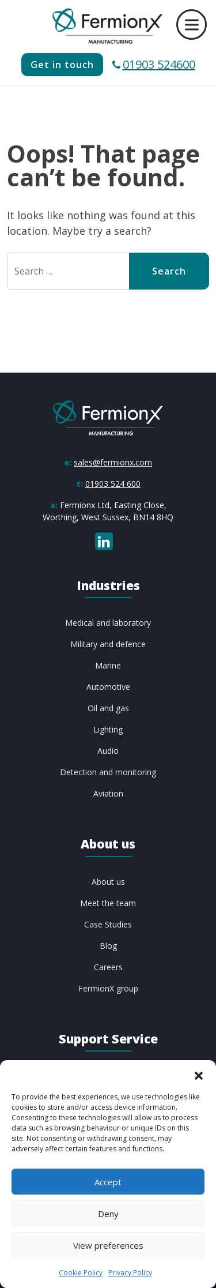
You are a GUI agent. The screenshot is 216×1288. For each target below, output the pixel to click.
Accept (108, 1182)
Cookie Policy (81, 1273)
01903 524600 (153, 64)
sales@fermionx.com (113, 462)
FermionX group (108, 988)
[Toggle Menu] (192, 24)
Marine (108, 665)
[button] (198, 1074)
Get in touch (62, 64)
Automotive (108, 686)
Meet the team (108, 903)
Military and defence (108, 644)
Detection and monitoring (108, 772)
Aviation (108, 793)
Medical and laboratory (108, 622)
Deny (108, 1213)
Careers (108, 967)
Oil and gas (108, 708)
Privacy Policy (130, 1273)
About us (108, 881)
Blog (108, 945)
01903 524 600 (113, 483)
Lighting (108, 729)
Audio (108, 750)
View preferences (108, 1245)
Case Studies (108, 924)
